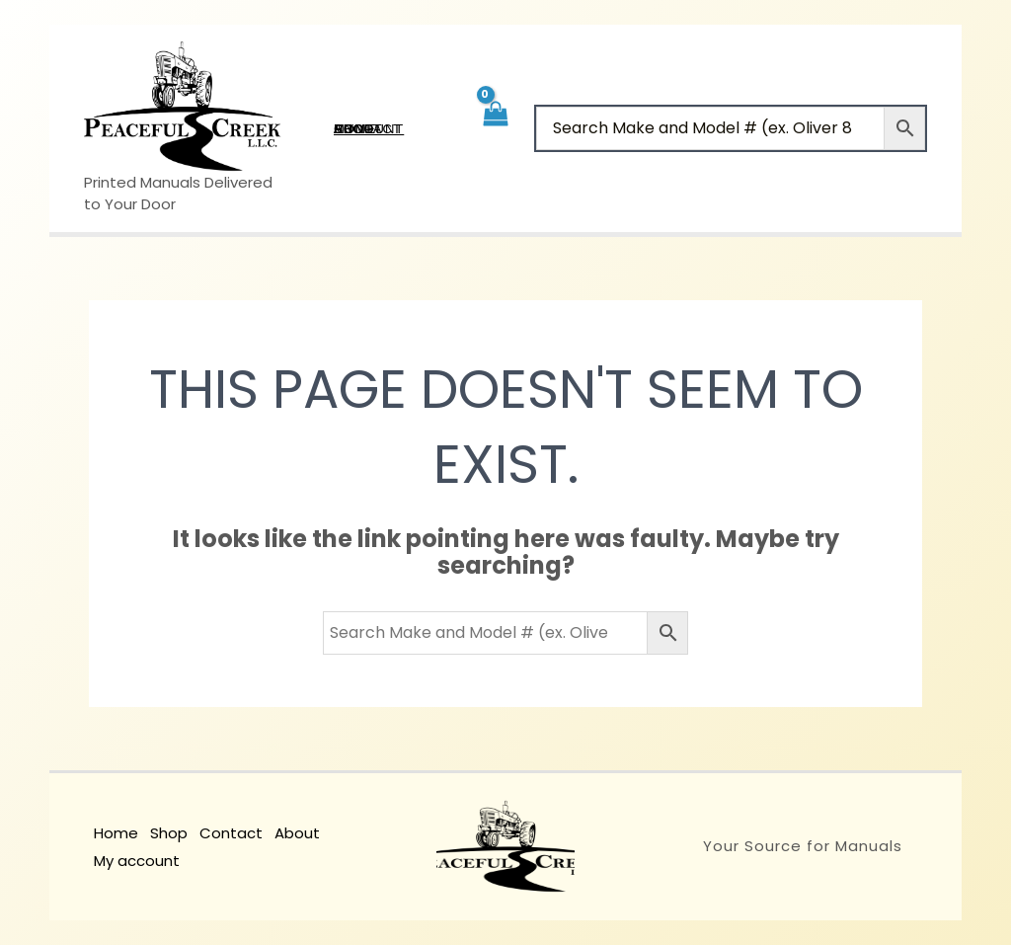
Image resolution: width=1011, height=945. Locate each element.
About (297, 833)
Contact (231, 833)
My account (137, 860)
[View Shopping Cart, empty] (494, 128)
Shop (169, 833)
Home (116, 833)
